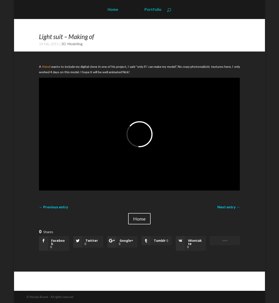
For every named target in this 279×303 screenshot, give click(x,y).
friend (46, 66)
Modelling (75, 44)
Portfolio (152, 10)
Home (113, 10)
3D (63, 44)
